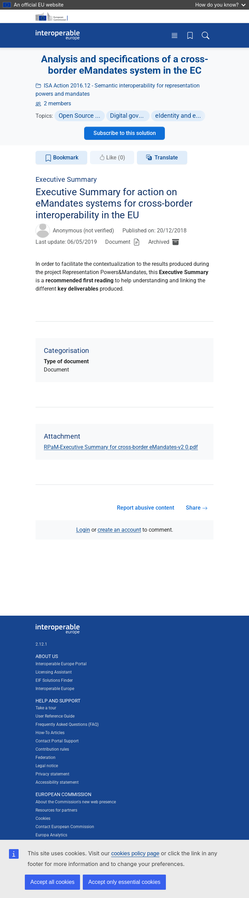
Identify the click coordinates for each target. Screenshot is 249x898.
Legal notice (47, 765)
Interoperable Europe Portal (61, 663)
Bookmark (61, 157)
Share (197, 507)
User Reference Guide (55, 716)
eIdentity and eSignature (180, 115)
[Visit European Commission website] (53, 16)
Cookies (43, 818)
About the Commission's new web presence (76, 802)
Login (83, 529)
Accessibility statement (57, 782)
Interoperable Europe (55, 688)
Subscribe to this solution (124, 133)
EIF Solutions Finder (54, 680)
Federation (46, 757)
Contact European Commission (65, 826)
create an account (119, 529)
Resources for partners (56, 810)
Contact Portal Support (57, 741)
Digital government (130, 115)
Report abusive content (145, 507)
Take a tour (46, 708)
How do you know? (220, 5)
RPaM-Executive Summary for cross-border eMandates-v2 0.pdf (121, 447)
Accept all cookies (52, 882)
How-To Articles (50, 732)
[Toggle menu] (174, 35)
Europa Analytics (51, 835)
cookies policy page (135, 853)
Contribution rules (52, 749)
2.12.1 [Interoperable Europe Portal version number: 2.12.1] (41, 644)
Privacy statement (52, 774)
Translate (166, 157)
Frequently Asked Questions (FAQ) (67, 724)
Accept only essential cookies (124, 882)
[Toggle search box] (205, 35)
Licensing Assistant (54, 672)
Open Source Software (82, 115)
